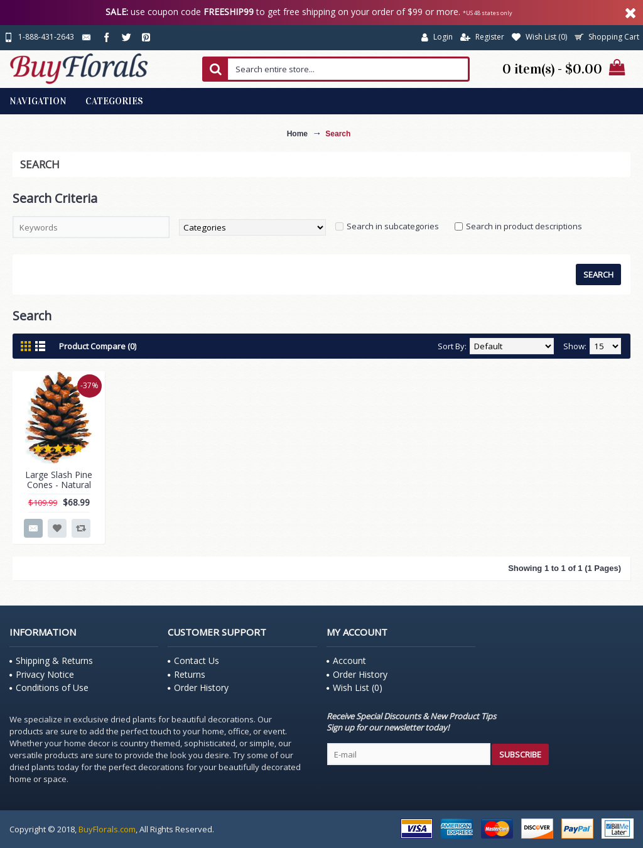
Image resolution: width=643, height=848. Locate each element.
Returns (186, 674)
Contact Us (193, 660)
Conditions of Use (49, 687)
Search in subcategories (393, 226)
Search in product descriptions (524, 226)
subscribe (520, 754)
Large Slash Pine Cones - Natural (58, 479)
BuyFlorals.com (107, 829)
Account (346, 660)
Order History (198, 687)
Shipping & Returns (51, 660)
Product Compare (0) (97, 346)
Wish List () (354, 687)
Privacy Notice (41, 674)
